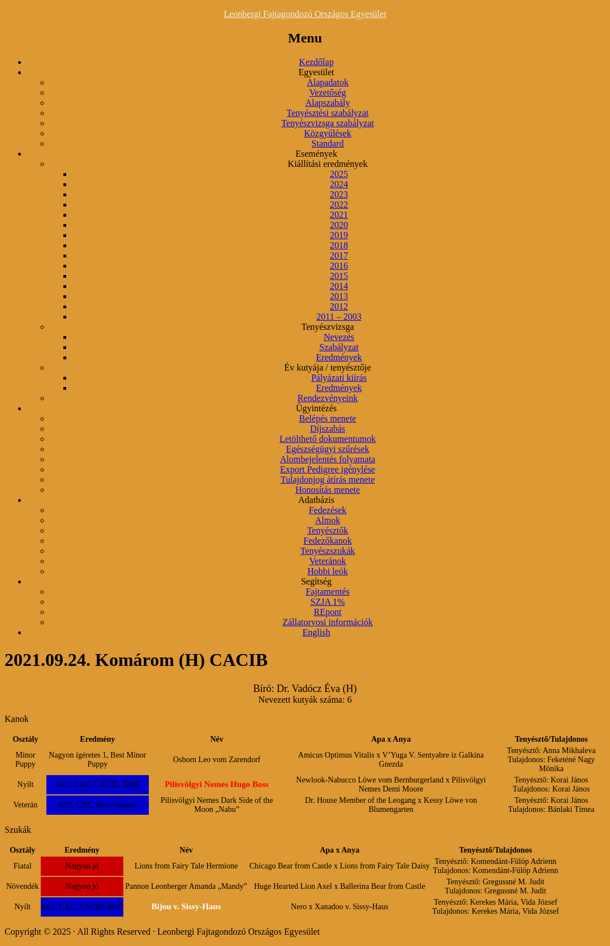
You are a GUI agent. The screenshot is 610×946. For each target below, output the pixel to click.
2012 (339, 306)
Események (316, 153)
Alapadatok (328, 82)
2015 (339, 276)
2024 (339, 184)
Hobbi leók (327, 571)
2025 (339, 174)
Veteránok (328, 561)
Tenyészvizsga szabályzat (327, 123)
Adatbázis (316, 500)
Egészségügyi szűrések (327, 449)
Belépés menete (327, 418)
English (316, 632)
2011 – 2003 (338, 316)
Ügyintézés (316, 408)
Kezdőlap (316, 62)
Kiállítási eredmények (328, 164)
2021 (339, 215)
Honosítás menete (327, 489)
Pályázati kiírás (339, 377)
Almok (327, 520)
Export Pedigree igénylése (327, 469)
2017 (339, 255)
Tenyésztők (328, 530)
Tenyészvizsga (327, 327)
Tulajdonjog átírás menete (328, 479)
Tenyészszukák (327, 551)
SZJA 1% (328, 602)
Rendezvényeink (328, 398)
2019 (339, 235)
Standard (328, 143)
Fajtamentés (327, 591)
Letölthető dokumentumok (328, 439)
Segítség (316, 581)
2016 (339, 265)
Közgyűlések (327, 133)
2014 (339, 286)
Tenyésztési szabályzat (327, 113)
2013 (339, 296)
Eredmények (339, 357)
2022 (339, 204)
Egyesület (316, 72)
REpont (328, 612)
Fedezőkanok (327, 540)
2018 (339, 245)
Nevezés (339, 337)
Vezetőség (328, 92)
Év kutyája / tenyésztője (327, 367)
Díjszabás (327, 428)
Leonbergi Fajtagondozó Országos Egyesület (305, 14)
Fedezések (328, 510)
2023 (339, 194)
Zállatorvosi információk (327, 622)
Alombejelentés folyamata (327, 459)
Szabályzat (338, 347)
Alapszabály (327, 103)
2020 (339, 225)
